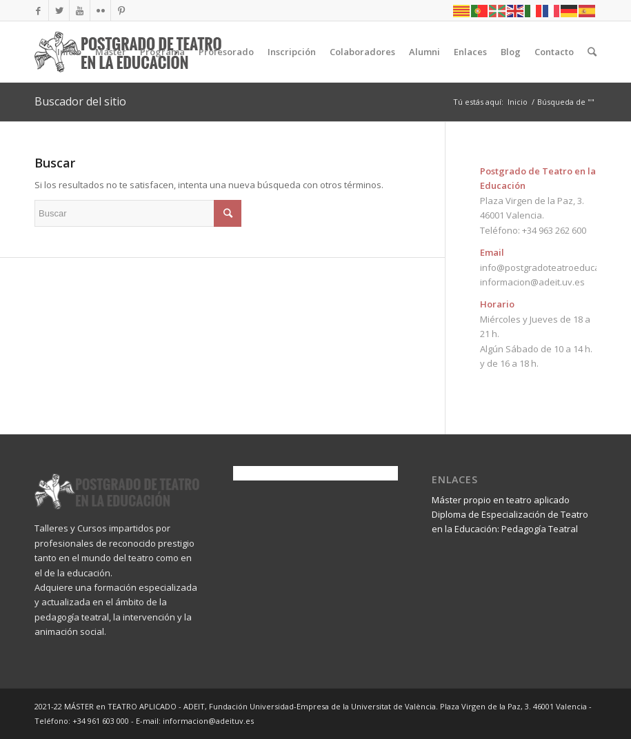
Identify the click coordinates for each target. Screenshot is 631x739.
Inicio (518, 102)
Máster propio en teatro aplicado (501, 500)
